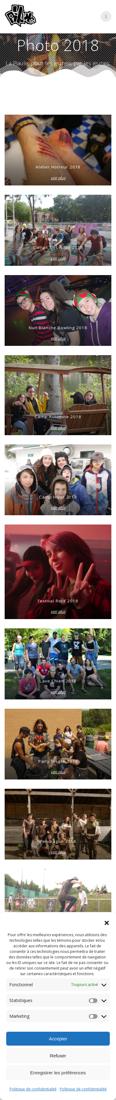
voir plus (58, 178)
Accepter (58, 1038)
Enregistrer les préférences (58, 1072)
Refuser (58, 1055)
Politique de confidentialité (33, 1089)
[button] (107, 923)
